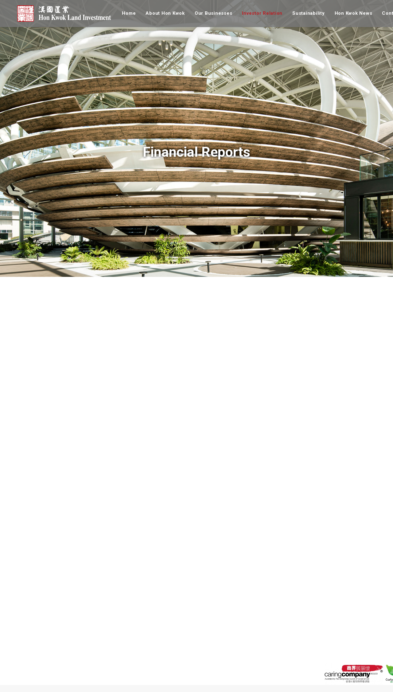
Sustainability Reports (229, 678)
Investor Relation (259, 14)
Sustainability (306, 14)
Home (126, 14)
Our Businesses (211, 14)
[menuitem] (128, 14)
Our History (43, 678)
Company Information (170, 678)
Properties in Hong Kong (108, 669)
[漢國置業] (62, 14)
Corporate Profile (49, 669)
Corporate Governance (171, 686)
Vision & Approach (225, 669)
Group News (277, 669)
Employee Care (222, 686)
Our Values (43, 686)
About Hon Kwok (162, 14)
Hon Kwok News (350, 14)
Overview (158, 669)
